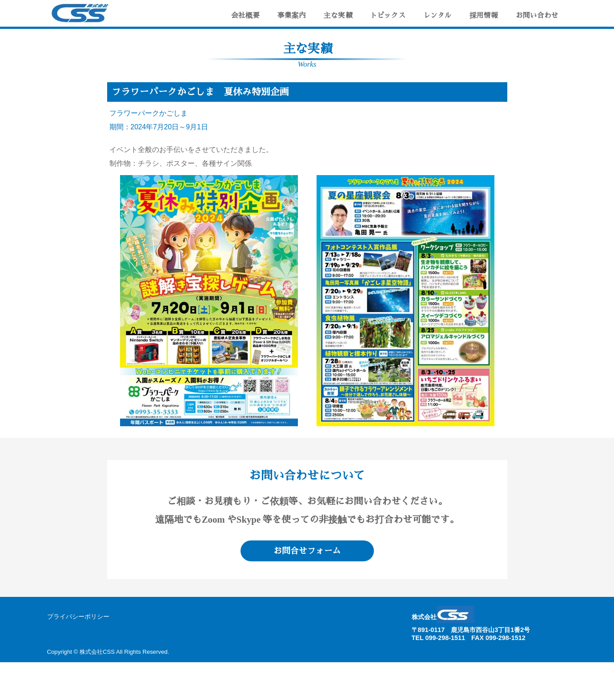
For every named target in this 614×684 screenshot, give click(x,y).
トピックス (387, 15)
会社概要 (245, 15)
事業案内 (291, 15)
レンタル (437, 15)
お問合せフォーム (307, 551)
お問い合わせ (537, 15)
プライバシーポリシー (78, 616)
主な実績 (338, 15)
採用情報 (484, 15)
